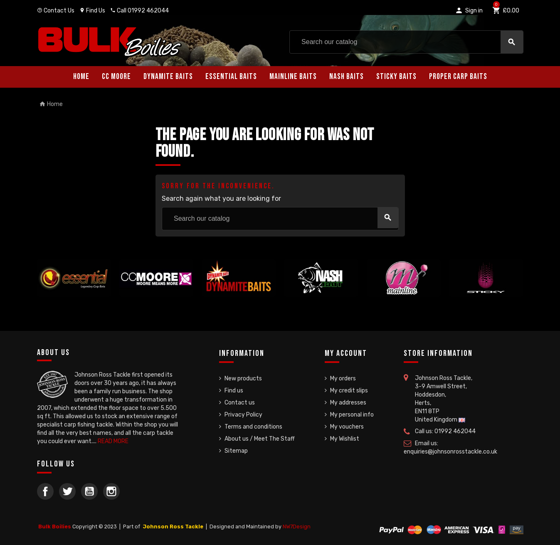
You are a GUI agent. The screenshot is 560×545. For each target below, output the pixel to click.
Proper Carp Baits (458, 76)
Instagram (111, 491)
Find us (233, 390)
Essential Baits (231, 76)
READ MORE (113, 441)
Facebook (45, 491)
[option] (74, 278)
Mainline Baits (293, 76)
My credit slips (349, 390)
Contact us (239, 402)
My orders (343, 378)
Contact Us (55, 10)
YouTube (89, 491)
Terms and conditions (253, 426)
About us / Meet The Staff (259, 438)
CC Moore (116, 76)
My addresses (348, 402)
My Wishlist (344, 438)
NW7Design (297, 526)
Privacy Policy (243, 414)
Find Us (92, 10)
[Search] (406, 42)
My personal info (352, 414)
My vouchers (347, 426)
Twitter (67, 491)
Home (81, 76)
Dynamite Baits (168, 76)
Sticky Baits (396, 76)
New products (243, 378)
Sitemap (236, 450)
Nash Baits (346, 76)
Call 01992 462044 (139, 10)
